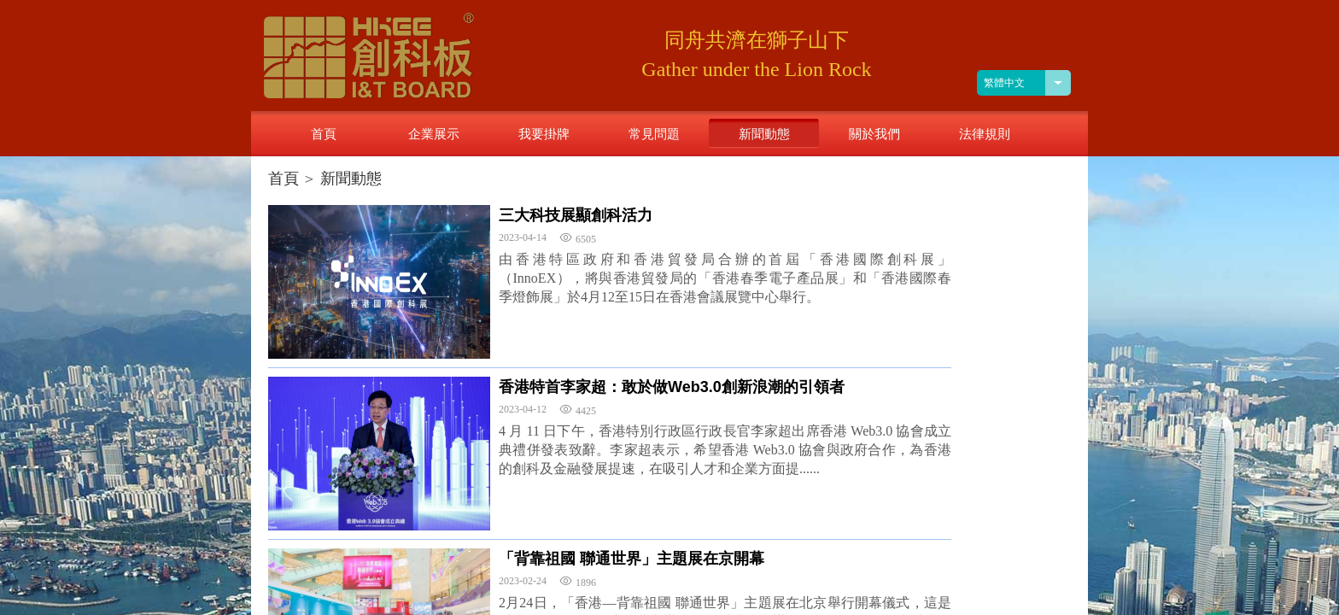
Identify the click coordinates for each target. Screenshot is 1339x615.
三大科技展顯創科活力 (575, 215)
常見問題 (654, 133)
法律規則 (984, 133)
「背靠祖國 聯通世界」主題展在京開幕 (631, 558)
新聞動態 (351, 178)
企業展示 (433, 133)
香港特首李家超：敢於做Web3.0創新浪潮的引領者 (672, 386)
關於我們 (874, 133)
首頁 (283, 178)
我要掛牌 (544, 133)
